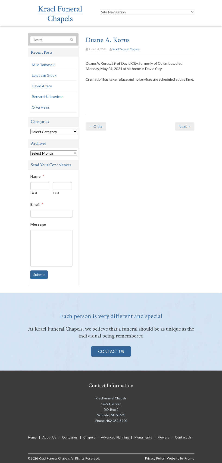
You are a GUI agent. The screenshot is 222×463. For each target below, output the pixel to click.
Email (36, 204)
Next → (184, 126)
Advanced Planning (115, 437)
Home (32, 437)
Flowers (163, 437)
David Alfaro (42, 86)
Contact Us (111, 351)
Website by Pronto (180, 458)
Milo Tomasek (43, 64)
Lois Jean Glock (44, 75)
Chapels (89, 437)
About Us (49, 437)
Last (56, 193)
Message (38, 224)
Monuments (143, 437)
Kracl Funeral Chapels (126, 49)
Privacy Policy (155, 458)
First (34, 193)
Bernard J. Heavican (47, 96)
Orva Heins (41, 107)
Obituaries (70, 437)
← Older (96, 126)
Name (37, 176)
